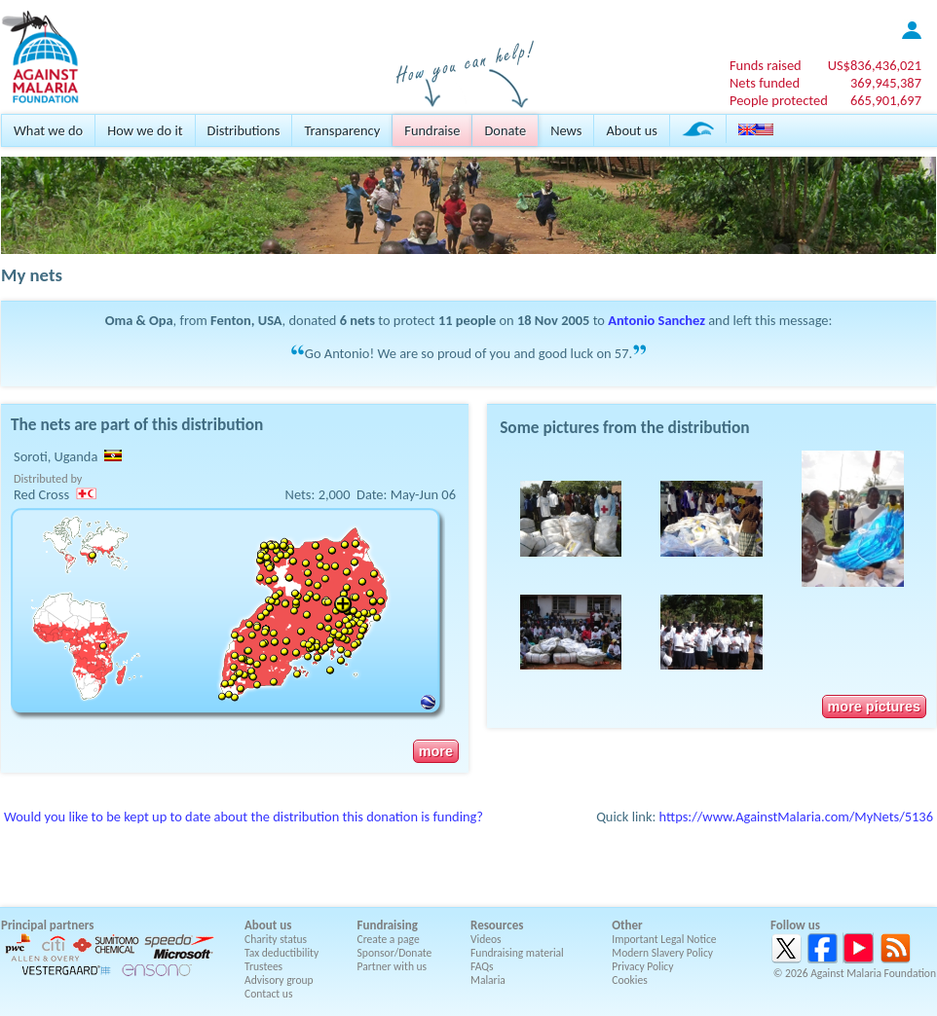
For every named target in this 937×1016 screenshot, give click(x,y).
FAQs (482, 966)
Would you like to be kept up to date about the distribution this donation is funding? (243, 816)
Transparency (342, 130)
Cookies (630, 980)
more (436, 751)
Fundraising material (517, 953)
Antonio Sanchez (656, 320)
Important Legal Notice (664, 939)
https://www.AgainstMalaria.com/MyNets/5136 (796, 816)
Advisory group (279, 980)
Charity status (275, 939)
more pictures (874, 706)
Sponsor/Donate (394, 953)
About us (631, 130)
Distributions (244, 130)
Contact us (268, 993)
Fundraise (432, 130)
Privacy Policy (642, 966)
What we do (48, 130)
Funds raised (766, 65)
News (565, 130)
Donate (505, 130)
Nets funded (765, 82)
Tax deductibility (281, 953)
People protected (779, 100)
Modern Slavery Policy (662, 953)
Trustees (263, 966)
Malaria (488, 980)
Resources (496, 925)
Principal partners (47, 925)
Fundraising (387, 925)
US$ (874, 65)
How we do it (144, 130)
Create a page (388, 939)
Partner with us (392, 966)
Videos (486, 939)
